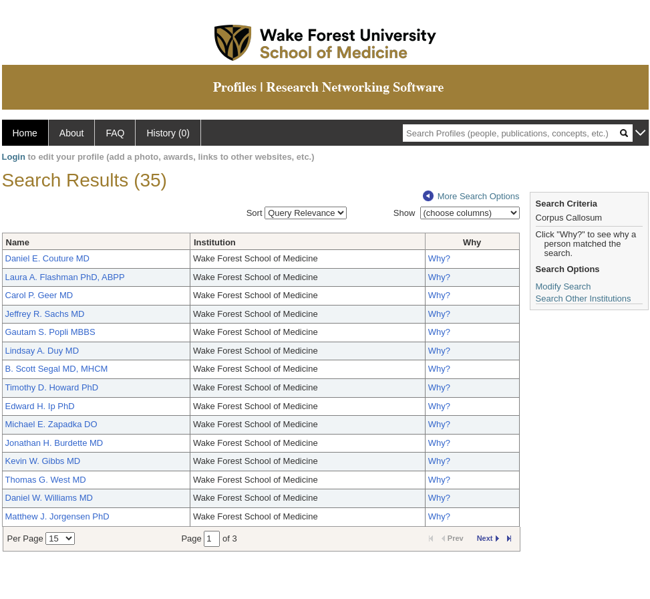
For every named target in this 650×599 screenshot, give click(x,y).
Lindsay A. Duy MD (42, 351)
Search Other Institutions (583, 298)
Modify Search (563, 286)
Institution (215, 242)
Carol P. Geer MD (39, 295)
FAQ (115, 133)
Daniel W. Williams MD (49, 498)
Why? (439, 258)
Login (13, 157)
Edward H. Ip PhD (40, 406)
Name (17, 242)
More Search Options (471, 196)
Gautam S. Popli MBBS (50, 332)
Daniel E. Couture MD (47, 258)
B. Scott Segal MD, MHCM (56, 369)
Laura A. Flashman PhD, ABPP (65, 277)
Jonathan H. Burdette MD (54, 443)
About (71, 133)
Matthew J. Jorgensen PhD (57, 516)
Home (25, 133)
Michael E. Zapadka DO (51, 424)
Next (488, 538)
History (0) (168, 133)
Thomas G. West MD (45, 480)
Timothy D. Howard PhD (52, 387)
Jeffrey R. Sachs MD (45, 314)
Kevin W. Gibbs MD (43, 461)
